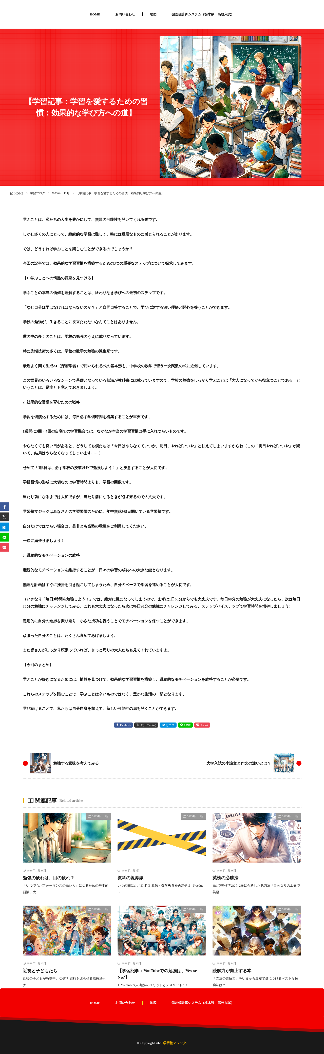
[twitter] (4, 517)
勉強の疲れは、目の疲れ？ (50, 877)
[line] (4, 537)
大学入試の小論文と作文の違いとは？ (236, 763)
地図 (153, 14)
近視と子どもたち (41, 970)
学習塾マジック (174, 1043)
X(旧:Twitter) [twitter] (148, 725)
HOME (95, 14)
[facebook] (4, 506)
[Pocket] (4, 547)
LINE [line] (187, 725)
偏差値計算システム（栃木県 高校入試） (202, 14)
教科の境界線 (131, 877)
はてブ (170, 725)
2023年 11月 (60, 193)
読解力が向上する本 (233, 970)
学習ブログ (37, 193)
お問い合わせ (125, 14)
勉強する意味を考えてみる (77, 763)
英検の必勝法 (226, 877)
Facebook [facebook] (125, 725)
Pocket (204, 725)
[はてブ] (4, 527)
